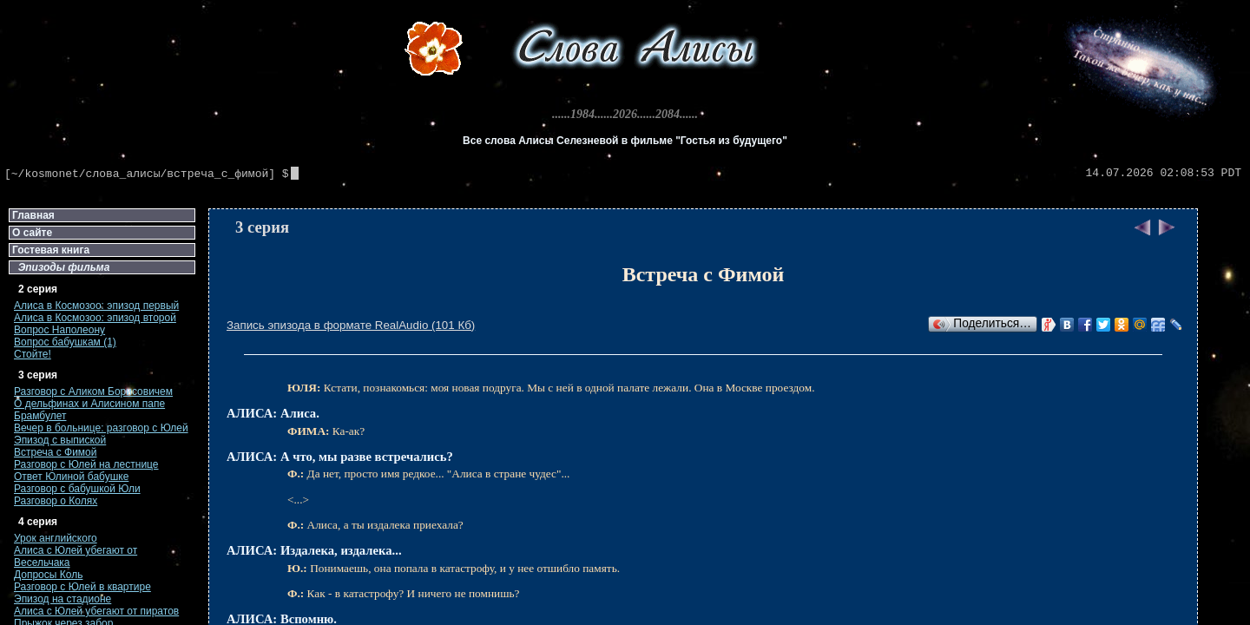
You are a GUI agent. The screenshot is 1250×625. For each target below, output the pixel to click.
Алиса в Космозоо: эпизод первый (96, 305)
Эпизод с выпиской (60, 440)
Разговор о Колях (55, 501)
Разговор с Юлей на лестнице (86, 464)
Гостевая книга (50, 250)
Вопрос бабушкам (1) (65, 342)
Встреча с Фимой (55, 452)
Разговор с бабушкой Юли (77, 489)
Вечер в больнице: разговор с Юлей (101, 428)
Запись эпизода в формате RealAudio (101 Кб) (351, 325)
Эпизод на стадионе (62, 599)
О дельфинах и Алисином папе (89, 404)
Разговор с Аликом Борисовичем (93, 391)
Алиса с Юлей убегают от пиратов (96, 611)
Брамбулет (40, 416)
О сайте (32, 233)
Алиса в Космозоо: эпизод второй (95, 318)
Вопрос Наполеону (59, 330)
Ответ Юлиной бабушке (71, 476)
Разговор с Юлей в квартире (82, 587)
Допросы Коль (48, 575)
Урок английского (55, 538)
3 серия (262, 227)
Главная (33, 215)
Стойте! (32, 354)
